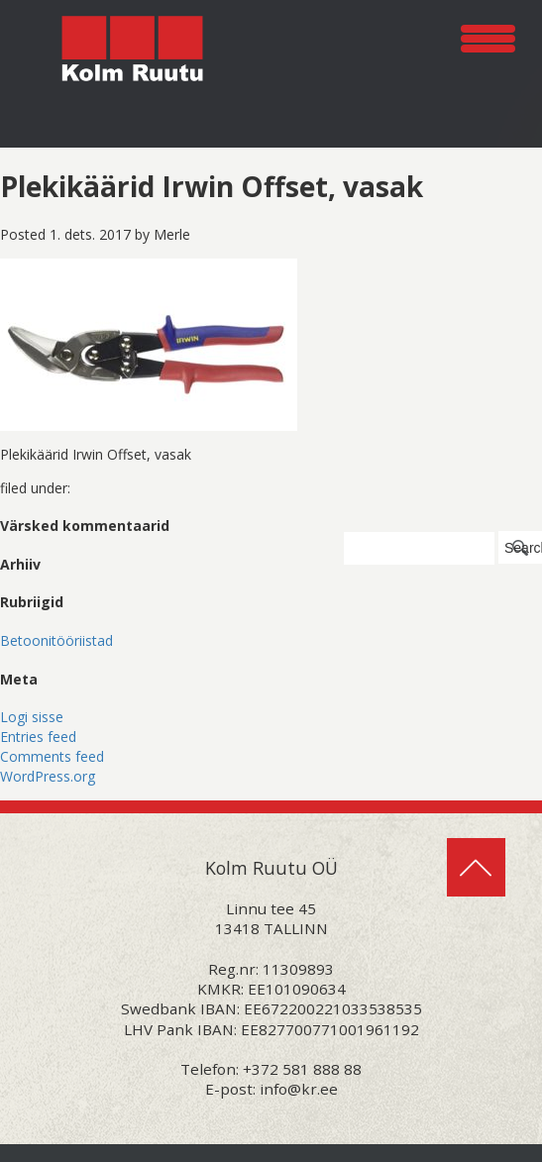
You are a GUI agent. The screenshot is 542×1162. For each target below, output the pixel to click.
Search (523, 548)
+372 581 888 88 (302, 1069)
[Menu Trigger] (488, 35)
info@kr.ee (299, 1089)
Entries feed (38, 736)
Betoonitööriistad (56, 640)
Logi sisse (31, 716)
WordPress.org (47, 776)
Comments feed (52, 756)
